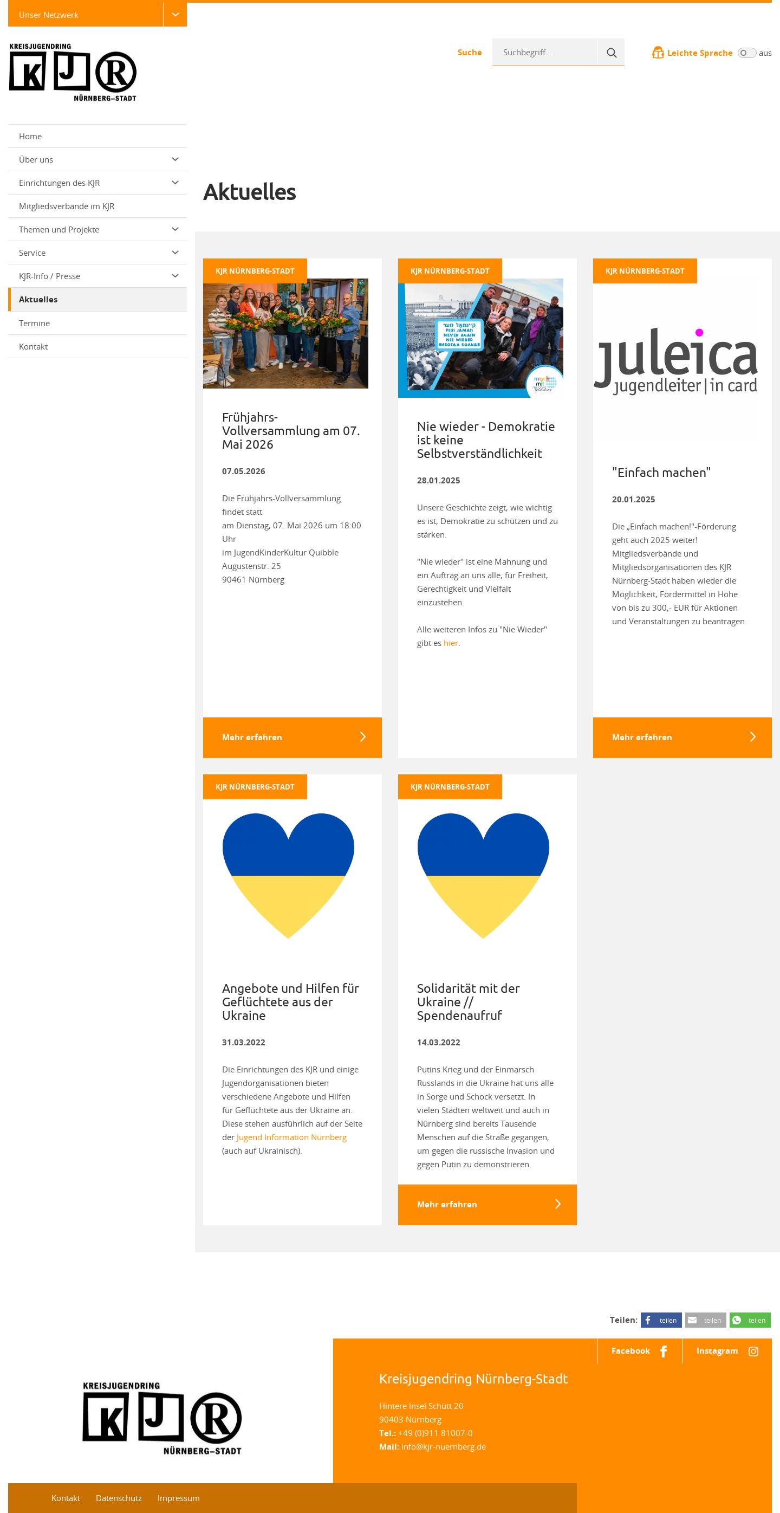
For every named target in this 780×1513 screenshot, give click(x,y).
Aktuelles (38, 299)
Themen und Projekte (99, 229)
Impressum (179, 1497)
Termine (34, 323)
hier (451, 642)
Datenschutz (119, 1497)
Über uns (99, 159)
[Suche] (611, 52)
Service (99, 252)
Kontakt (33, 346)
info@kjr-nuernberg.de (443, 1446)
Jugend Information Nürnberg (292, 1136)
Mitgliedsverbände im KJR (66, 206)
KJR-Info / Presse (99, 275)
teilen (668, 1320)
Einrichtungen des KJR (99, 182)
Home (30, 136)
